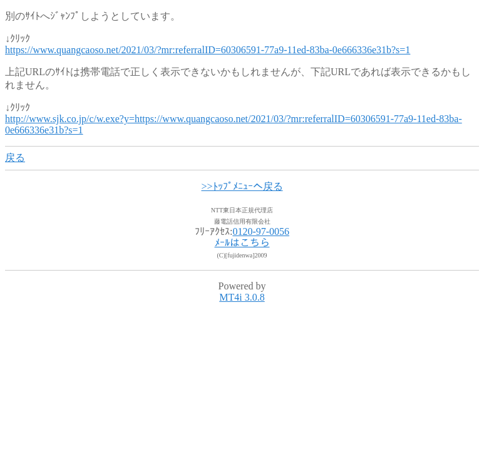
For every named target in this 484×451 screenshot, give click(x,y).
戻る (15, 157)
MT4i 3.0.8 (241, 297)
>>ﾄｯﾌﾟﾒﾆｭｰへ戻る (241, 186)
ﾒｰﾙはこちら (242, 242)
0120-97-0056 (260, 231)
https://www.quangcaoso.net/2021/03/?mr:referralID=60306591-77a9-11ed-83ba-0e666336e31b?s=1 (207, 49)
